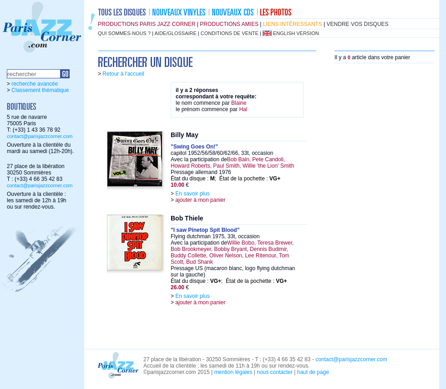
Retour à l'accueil (123, 74)
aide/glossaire (176, 33)
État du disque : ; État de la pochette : (225, 178)
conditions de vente (229, 33)
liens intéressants (292, 24)
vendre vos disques (358, 24)
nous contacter (275, 372)
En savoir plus (192, 193)
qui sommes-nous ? (124, 33)
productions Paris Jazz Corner (146, 24)
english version (296, 33)
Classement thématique (40, 90)
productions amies (229, 24)
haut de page (313, 372)
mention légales (233, 372)
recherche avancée (34, 84)
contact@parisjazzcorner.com (39, 136)
